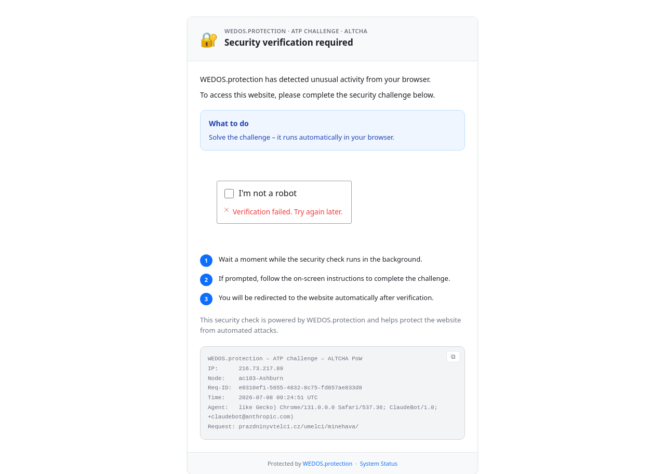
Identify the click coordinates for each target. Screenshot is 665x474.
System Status (378, 463)
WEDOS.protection (327, 463)
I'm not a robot (268, 193)
